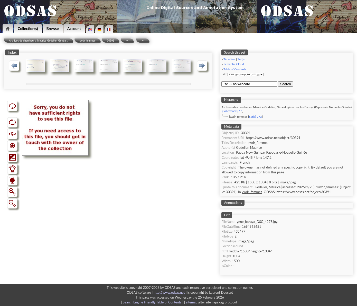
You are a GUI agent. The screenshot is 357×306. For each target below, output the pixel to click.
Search (285, 84)
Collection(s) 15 (232, 111)
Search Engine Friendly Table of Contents (152, 302)
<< (127, 40)
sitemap (191, 302)
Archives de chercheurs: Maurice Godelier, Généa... (38, 40)
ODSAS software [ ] (157, 292)
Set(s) (241, 59)
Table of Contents (234, 69)
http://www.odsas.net (169, 292)
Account (74, 28)
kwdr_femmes (88, 40)
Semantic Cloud (233, 64)
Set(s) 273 (255, 116)
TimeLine (229, 59)
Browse (52, 28)
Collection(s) (28, 28)
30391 (110, 40)
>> (142, 40)
